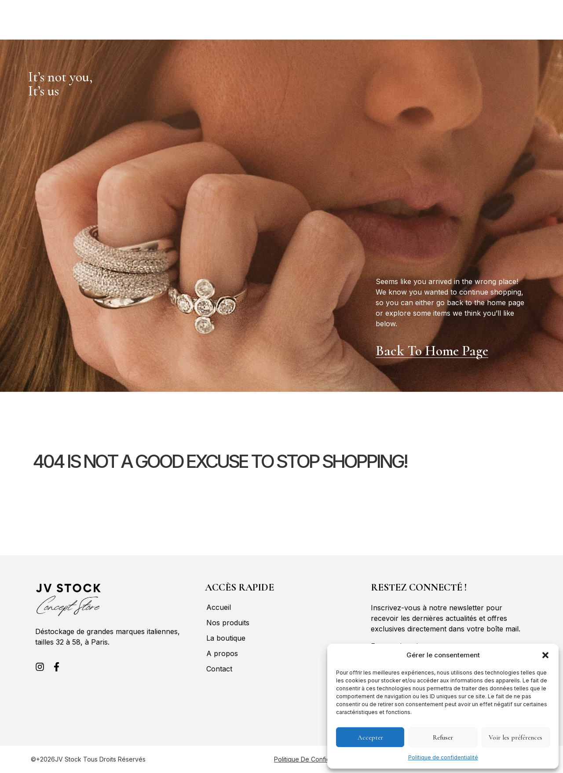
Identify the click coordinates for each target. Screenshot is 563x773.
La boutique (120, 14)
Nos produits (64, 14)
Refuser (443, 737)
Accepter (370, 737)
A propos (169, 14)
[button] (545, 655)
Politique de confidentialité (443, 757)
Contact (26, 25)
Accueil (15, 14)
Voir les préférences (515, 737)
